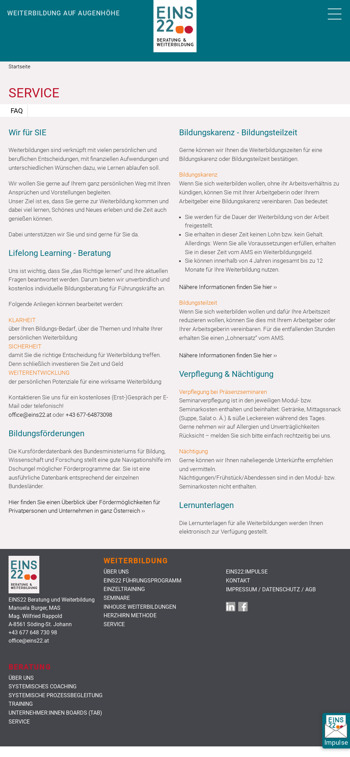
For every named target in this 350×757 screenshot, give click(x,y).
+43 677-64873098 (89, 414)
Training (21, 704)
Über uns (116, 572)
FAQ (17, 111)
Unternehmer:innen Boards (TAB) (55, 713)
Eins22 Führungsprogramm (142, 581)
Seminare (117, 598)
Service (114, 624)
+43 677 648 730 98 (33, 632)
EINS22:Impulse (247, 572)
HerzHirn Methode (130, 616)
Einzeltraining (124, 589)
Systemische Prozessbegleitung (56, 695)
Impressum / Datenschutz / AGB (271, 590)
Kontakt (238, 581)
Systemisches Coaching (43, 687)
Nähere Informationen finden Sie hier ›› (228, 287)
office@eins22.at (30, 414)
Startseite (19, 67)
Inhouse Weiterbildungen (140, 607)
